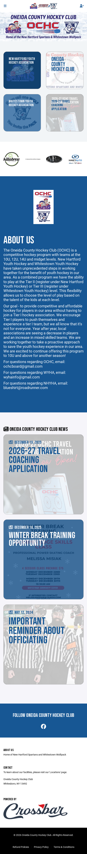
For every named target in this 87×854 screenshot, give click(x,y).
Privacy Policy (41, 847)
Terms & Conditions (64, 847)
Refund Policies (21, 847)
